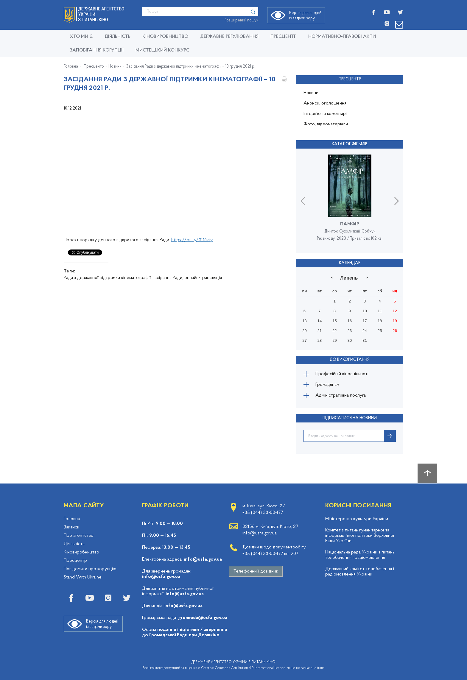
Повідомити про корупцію (90, 569)
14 (319, 321)
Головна (71, 67)
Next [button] (396, 200)
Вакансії (71, 527)
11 (380, 311)
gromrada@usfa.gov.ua (202, 617)
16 (350, 321)
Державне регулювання (229, 36)
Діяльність (117, 36)
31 (364, 340)
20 (304, 330)
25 (380, 330)
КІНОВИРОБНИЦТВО (165, 36)
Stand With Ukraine (83, 577)
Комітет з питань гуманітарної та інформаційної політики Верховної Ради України (359, 535)
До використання (350, 360)
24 (364, 330)
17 (364, 321)
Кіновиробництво (81, 552)
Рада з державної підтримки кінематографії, (108, 277)
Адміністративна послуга (340, 395)
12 (395, 311)
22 (334, 330)
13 (304, 321)
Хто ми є (81, 36)
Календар (349, 263)
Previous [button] (302, 200)
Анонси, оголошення (324, 103)
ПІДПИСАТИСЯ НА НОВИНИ (350, 418)
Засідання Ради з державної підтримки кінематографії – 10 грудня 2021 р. (190, 67)
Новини (115, 67)
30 (350, 340)
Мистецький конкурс (162, 50)
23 (350, 330)
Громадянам (327, 384)
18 (380, 321)
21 (319, 330)
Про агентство (79, 535)
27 (304, 340)
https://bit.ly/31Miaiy (192, 240)
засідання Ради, (168, 277)
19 (395, 321)
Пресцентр (283, 36)
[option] (349, 201)
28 (319, 340)
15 (334, 321)
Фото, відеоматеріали (325, 124)
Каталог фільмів (350, 144)
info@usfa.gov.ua (203, 559)
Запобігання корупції (97, 50)
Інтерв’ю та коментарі (325, 113)
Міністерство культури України (356, 519)
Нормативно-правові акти (342, 36)
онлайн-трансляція (203, 277)
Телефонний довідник (256, 571)
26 (395, 330)
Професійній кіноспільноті (341, 374)
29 (334, 340)
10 (364, 311)
